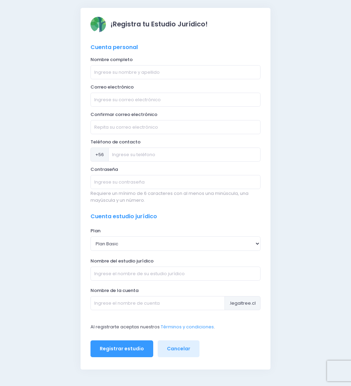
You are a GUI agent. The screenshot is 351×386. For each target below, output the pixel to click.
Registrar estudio (122, 348)
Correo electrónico (112, 87)
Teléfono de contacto (115, 142)
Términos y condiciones (187, 327)
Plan (95, 230)
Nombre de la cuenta (114, 290)
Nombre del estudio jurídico (122, 261)
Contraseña (104, 169)
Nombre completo (111, 59)
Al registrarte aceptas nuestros (125, 327)
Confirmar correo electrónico (123, 114)
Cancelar (178, 348)
